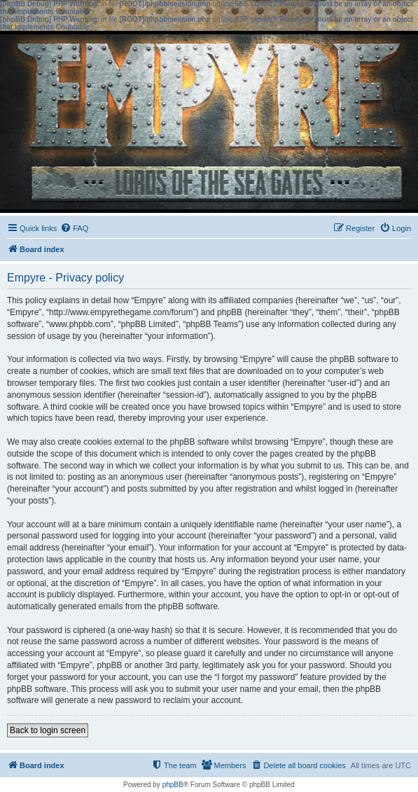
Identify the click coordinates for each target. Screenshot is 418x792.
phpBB (172, 784)
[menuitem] (74, 228)
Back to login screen (47, 730)
